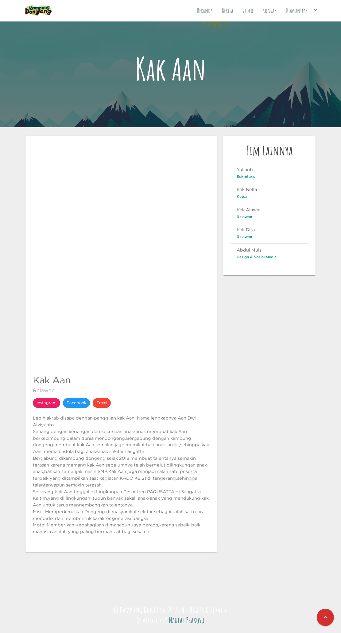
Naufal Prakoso (186, 620)
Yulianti (245, 169)
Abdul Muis (249, 249)
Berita (227, 10)
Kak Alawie (249, 209)
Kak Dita (246, 229)
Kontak (269, 10)
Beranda (205, 10)
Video (247, 10)
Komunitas (302, 10)
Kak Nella (247, 189)
